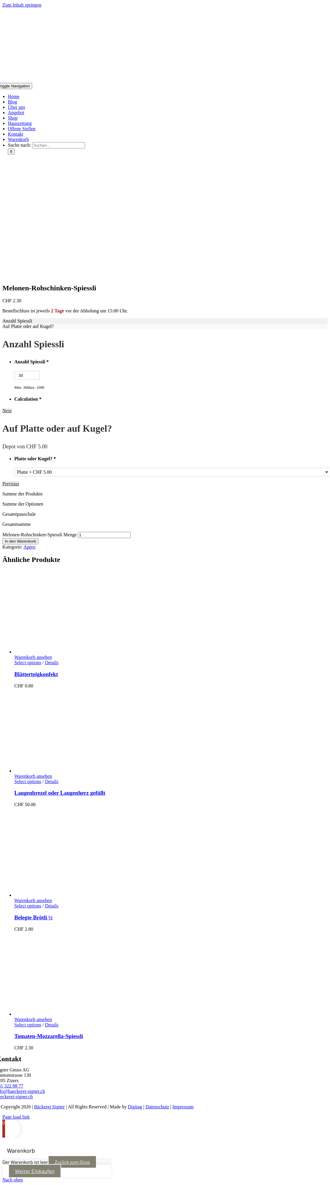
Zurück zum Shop (72, 1162)
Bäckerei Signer (49, 1106)
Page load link (16, 1116)
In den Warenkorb (20, 541)
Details (51, 662)
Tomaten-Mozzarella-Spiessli (48, 1036)
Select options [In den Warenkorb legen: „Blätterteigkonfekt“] (27, 662)
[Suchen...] (58, 145)
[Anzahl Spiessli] (27, 375)
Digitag (135, 1106)
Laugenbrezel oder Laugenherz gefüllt (59, 793)
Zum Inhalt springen (21, 4)
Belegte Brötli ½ (33, 917)
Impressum (182, 1106)
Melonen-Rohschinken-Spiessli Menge (39, 534)
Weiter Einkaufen (35, 1171)
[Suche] (11, 151)
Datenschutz (157, 1106)
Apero (29, 546)
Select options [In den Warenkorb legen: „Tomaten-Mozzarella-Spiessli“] (27, 1024)
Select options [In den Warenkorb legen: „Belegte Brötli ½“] (27, 905)
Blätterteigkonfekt (36, 674)
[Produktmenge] (104, 535)
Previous (10, 483)
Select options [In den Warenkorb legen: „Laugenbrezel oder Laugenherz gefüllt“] (27, 781)
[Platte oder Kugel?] (172, 472)
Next (7, 410)
